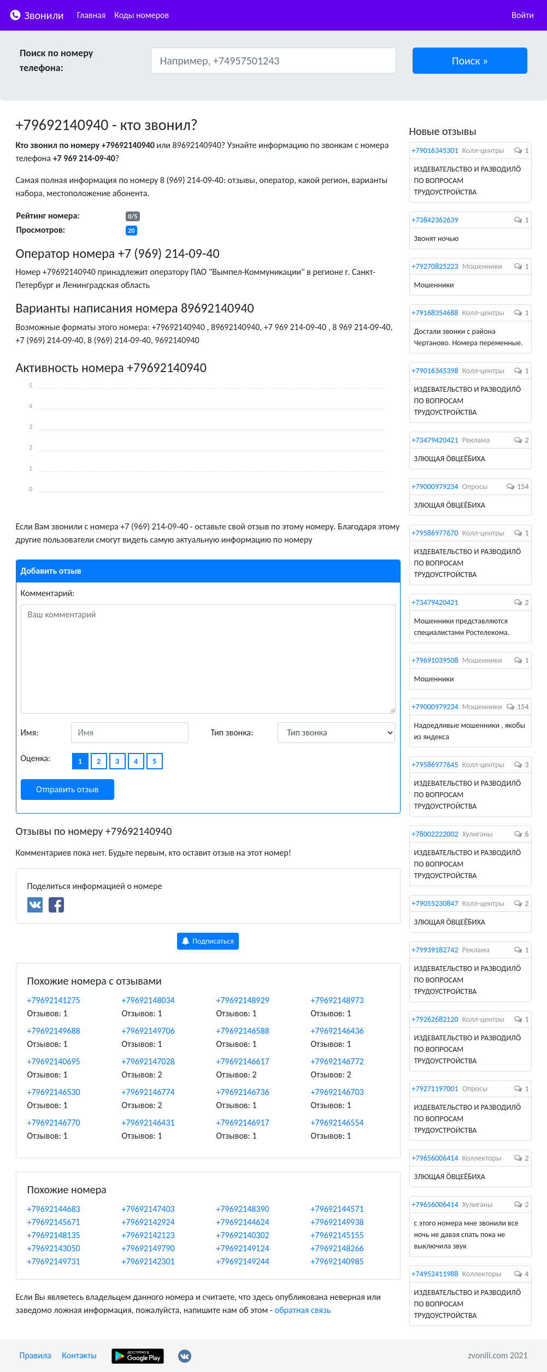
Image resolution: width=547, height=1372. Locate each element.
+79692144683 (53, 1209)
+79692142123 (148, 1235)
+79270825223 (435, 266)
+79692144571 (337, 1209)
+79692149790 (148, 1248)
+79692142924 (148, 1222)
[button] (470, 61)
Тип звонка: (232, 732)
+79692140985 (337, 1261)
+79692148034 (148, 1000)
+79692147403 (148, 1209)
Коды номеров (141, 15)
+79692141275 (53, 1000)
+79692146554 (337, 1122)
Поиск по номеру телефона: (56, 60)
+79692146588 (242, 1031)
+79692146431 (148, 1122)
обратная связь (302, 1310)
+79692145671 (53, 1222)
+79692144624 (242, 1222)
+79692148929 (242, 1000)
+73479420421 (435, 440)
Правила (35, 1355)
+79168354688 (435, 312)
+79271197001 (435, 1088)
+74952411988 (435, 1274)
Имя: (30, 732)
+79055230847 (435, 903)
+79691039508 (435, 660)
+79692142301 (148, 1261)
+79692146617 (242, 1061)
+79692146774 (148, 1092)
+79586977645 (435, 764)
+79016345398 (435, 370)
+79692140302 (242, 1235)
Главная (91, 15)
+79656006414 (435, 1158)
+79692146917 (242, 1122)
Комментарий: (48, 593)
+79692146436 (337, 1031)
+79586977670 (435, 533)
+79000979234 (435, 486)
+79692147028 (148, 1061)
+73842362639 (435, 220)
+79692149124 (242, 1248)
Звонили (36, 14)
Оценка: (36, 758)
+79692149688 (53, 1031)
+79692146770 (53, 1122)
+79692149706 (148, 1031)
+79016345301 (435, 150)
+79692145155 (337, 1235)
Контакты (79, 1355)
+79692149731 (53, 1261)
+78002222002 (435, 834)
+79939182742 (435, 950)
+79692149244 (242, 1261)
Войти (522, 15)
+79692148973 (337, 1000)
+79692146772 (337, 1061)
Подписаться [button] (208, 941)
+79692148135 (53, 1235)
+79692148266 (337, 1248)
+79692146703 (337, 1092)
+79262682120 (435, 1019)
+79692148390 (242, 1209)
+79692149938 (337, 1222)
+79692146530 (53, 1092)
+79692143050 (53, 1248)
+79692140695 (53, 1061)
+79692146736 (242, 1092)
